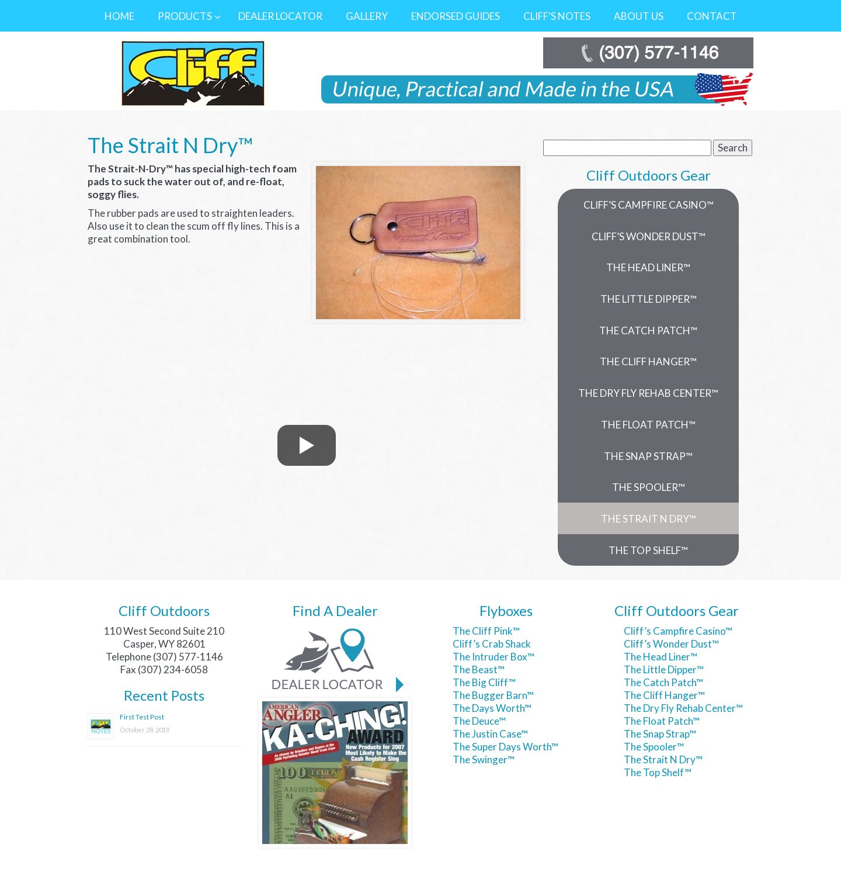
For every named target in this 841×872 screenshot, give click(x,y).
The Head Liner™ (660, 656)
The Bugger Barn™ (493, 695)
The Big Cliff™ (484, 682)
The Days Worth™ (492, 708)
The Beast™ (479, 669)
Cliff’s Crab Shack (492, 644)
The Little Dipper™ (664, 669)
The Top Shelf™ (657, 772)
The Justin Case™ (490, 734)
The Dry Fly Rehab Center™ (683, 708)
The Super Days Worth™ (505, 746)
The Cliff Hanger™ (664, 695)
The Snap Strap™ (660, 734)
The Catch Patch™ (663, 682)
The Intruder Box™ (493, 656)
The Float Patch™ (662, 721)
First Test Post (142, 716)
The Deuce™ (479, 721)
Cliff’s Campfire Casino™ (678, 631)
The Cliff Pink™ (486, 631)
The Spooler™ (654, 746)
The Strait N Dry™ (663, 759)
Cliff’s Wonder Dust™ (671, 644)
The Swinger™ (484, 759)
